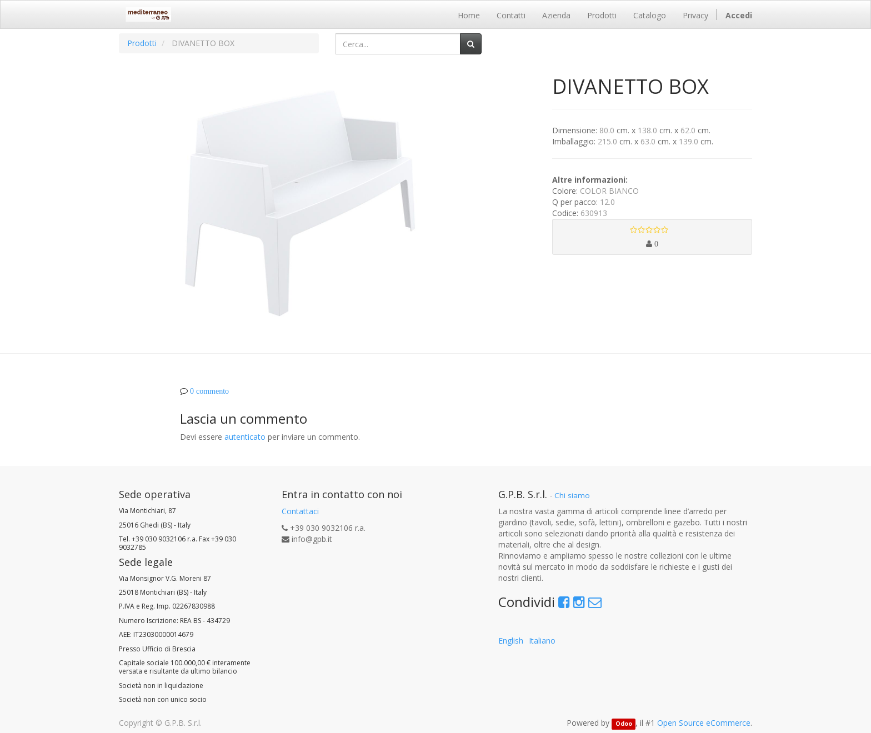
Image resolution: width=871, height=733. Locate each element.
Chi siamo (572, 495)
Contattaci (300, 511)
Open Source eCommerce (703, 722)
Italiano (542, 640)
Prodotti (142, 43)
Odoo (623, 723)
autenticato (245, 436)
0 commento (209, 391)
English (510, 640)
